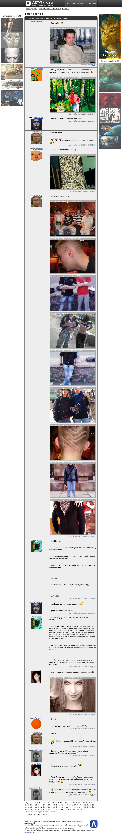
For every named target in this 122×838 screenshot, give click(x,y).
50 (82, 805)
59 (33, 807)
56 (25, 807)
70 (62, 807)
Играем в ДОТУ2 (46, 814)
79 (85, 807)
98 (62, 809)
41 (59, 805)
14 (61, 803)
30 (31, 805)
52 (87, 805)
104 (81, 809)
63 (44, 807)
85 (28, 809)
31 (33, 805)
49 (80, 805)
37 (49, 805)
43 (64, 805)
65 (49, 807)
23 (84, 803)
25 (89, 803)
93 (49, 809)
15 (63, 803)
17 (68, 803)
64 (46, 807)
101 (71, 809)
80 (87, 807)
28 (25, 805)
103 (77, 809)
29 (28, 805)
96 (56, 809)
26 (92, 803)
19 (74, 803)
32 (36, 805)
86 (31, 809)
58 (31, 807)
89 (38, 809)
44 (67, 805)
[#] (92, 65)
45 (69, 805)
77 (80, 807)
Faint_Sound (38, 750)
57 (28, 807)
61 (38, 807)
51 (85, 805)
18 (71, 803)
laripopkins (39, 149)
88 (36, 809)
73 (69, 807)
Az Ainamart (39, 69)
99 (64, 809)
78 (82, 807)
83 (95, 807)
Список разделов (31, 9)
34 (41, 805)
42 (62, 805)
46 (72, 805)
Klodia (39, 670)
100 (67, 809)
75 (75, 807)
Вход (92, 3)
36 (46, 805)
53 (90, 805)
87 (33, 809)
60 (36, 807)
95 (54, 809)
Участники (65, 9)
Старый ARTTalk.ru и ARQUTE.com (50, 9)
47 (75, 805)
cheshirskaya (38, 118)
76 (77, 807)
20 (76, 803)
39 (54, 805)
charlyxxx (39, 132)
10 (50, 803)
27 (94, 803)
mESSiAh (39, 21)
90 (41, 809)
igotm (39, 540)
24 (86, 803)
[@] (94, 65)
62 (41, 807)
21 (79, 803)
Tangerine (38, 718)
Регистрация (79, 3)
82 (93, 807)
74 (72, 807)
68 (56, 807)
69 (59, 807)
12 (55, 803)
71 (64, 807)
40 (56, 805)
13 (58, 803)
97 (59, 809)
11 (53, 803)
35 (44, 805)
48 (77, 805)
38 (51, 805)
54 (93, 805)
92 (46, 809)
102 (74, 809)
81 (90, 807)
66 (51, 807)
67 (54, 807)
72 (67, 807)
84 (25, 809)
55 (95, 805)
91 (44, 809)
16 (66, 803)
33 (38, 805)
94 (51, 809)
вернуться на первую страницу (57, 18)
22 (81, 803)
